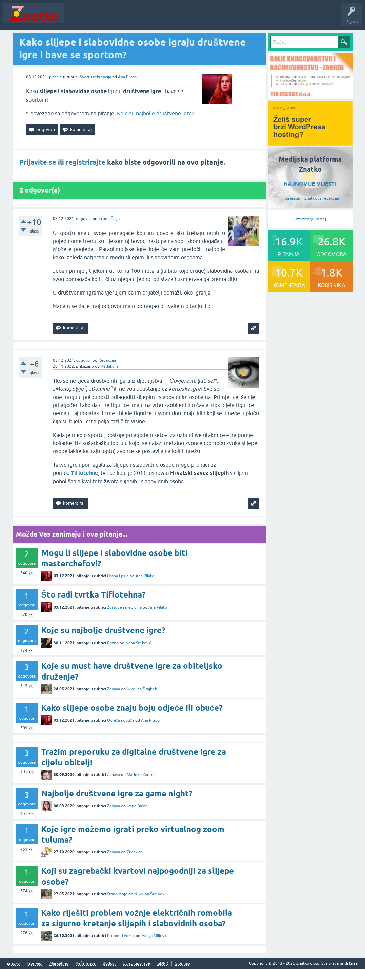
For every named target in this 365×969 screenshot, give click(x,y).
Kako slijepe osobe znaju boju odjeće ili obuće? (132, 708)
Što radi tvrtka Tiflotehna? (93, 595)
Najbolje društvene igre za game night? (116, 794)
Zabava (113, 689)
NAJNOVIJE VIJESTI (310, 184)
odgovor (84, 218)
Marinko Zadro (140, 774)
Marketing (58, 963)
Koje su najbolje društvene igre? (155, 113)
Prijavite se (37, 162)
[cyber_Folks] (310, 143)
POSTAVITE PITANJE (167, 18)
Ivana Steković (138, 643)
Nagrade (239, 18)
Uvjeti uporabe (136, 963)
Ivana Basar (137, 806)
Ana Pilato (127, 77)
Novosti (75, 18)
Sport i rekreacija (95, 77)
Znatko (13, 963)
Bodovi (109, 963)
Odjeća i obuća (120, 720)
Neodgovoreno (104, 18)
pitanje (55, 77)
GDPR (162, 963)
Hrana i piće (118, 575)
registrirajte (85, 162)
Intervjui (34, 963)
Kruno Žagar (109, 218)
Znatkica (134, 852)
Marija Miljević (154, 935)
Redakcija (107, 360)
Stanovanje (117, 894)
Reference (86, 963)
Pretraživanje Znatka (310, 219)
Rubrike (132, 18)
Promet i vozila (121, 935)
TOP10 (217, 18)
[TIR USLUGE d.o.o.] (310, 97)
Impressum (291, 198)
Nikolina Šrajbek (142, 689)
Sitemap (182, 963)
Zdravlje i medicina (124, 607)
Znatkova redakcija (321, 198)
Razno (113, 643)
